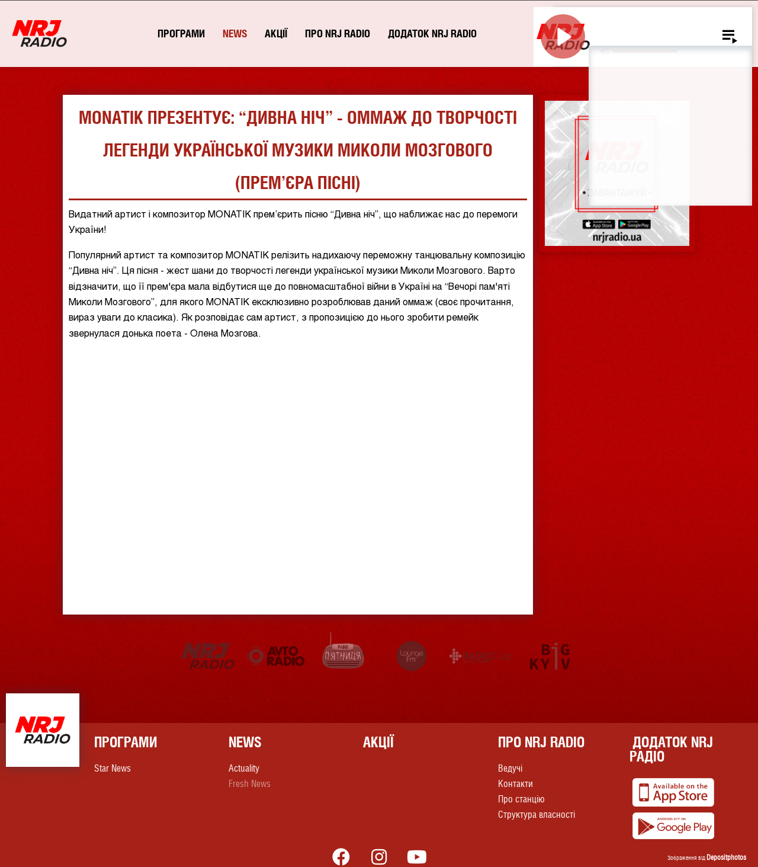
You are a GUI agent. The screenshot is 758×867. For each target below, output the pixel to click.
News (235, 33)
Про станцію (521, 799)
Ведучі (510, 768)
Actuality (244, 768)
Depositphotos (726, 857)
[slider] (648, 51)
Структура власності (536, 814)
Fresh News (250, 783)
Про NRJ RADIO (337, 33)
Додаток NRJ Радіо (671, 749)
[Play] (563, 36)
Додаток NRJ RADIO (432, 33)
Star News (112, 768)
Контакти (515, 783)
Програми (181, 33)
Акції (276, 33)
